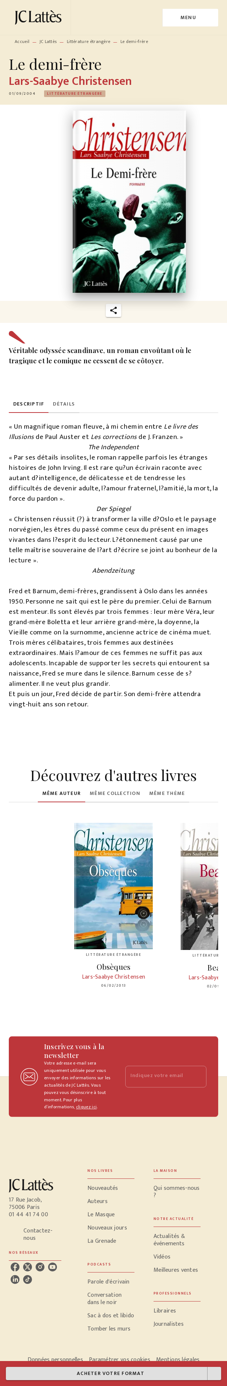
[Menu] (190, 17)
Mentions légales (177, 1360)
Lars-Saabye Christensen (70, 81)
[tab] (28, 404)
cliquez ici (86, 1107)
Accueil (22, 41)
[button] (74, 93)
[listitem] (15, 1267)
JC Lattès (48, 41)
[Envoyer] (197, 1077)
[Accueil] (40, 17)
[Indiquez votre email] (156, 1076)
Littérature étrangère (88, 41)
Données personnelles (55, 1360)
